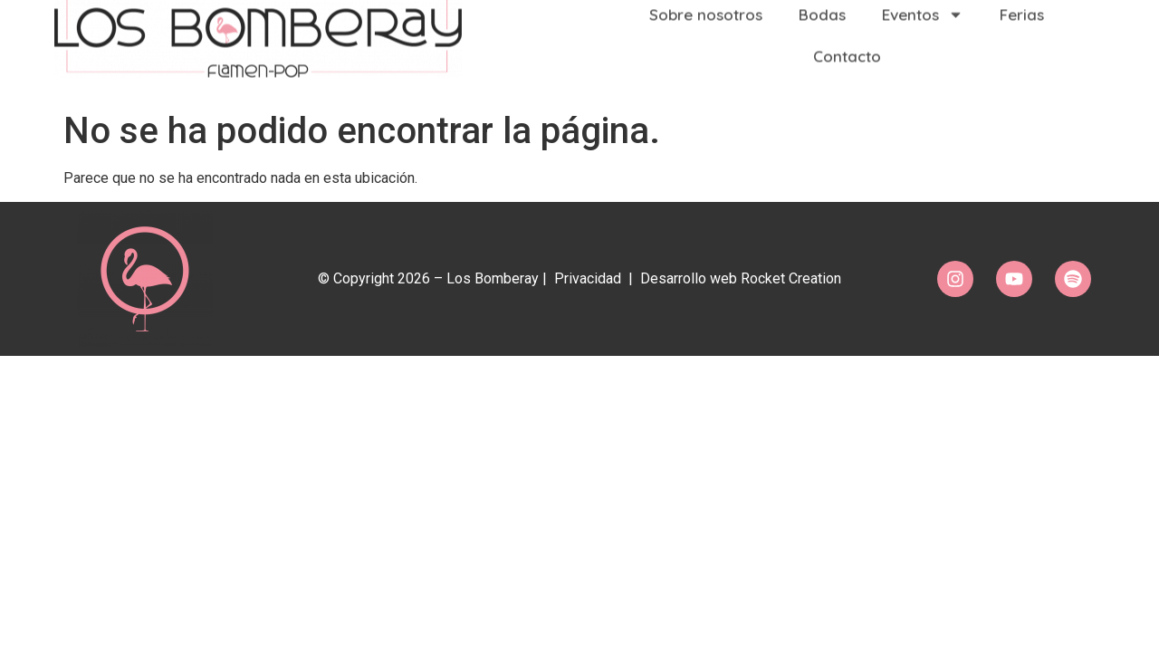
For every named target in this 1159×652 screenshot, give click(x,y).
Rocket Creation (791, 278)
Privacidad (587, 278)
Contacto (847, 44)
